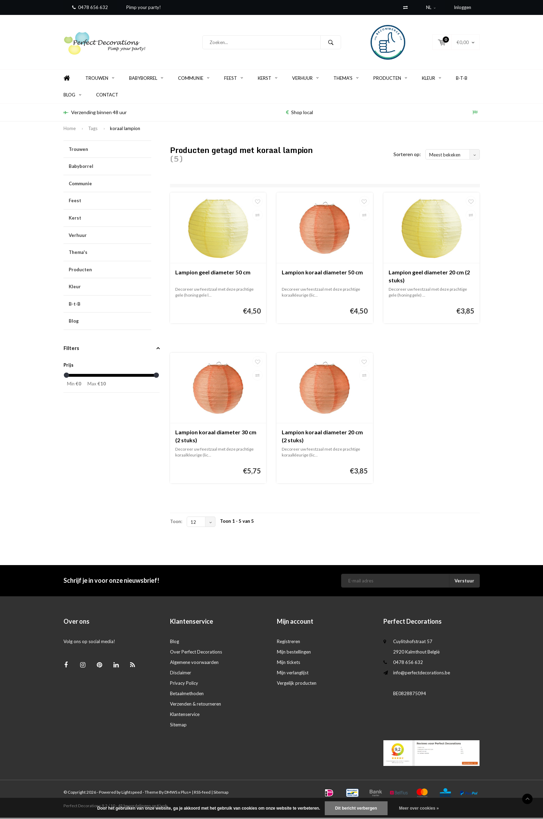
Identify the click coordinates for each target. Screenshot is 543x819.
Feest (233, 79)
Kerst (267, 79)
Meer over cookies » (419, 808)
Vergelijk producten (296, 684)
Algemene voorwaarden (194, 663)
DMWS (170, 793)
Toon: (176, 523)
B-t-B (461, 79)
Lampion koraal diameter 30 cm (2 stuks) (215, 437)
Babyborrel (146, 79)
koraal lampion (125, 130)
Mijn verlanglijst (292, 674)
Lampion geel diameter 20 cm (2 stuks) (429, 277)
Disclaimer (180, 674)
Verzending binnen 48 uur (95, 114)
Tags (92, 130)
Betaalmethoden (187, 695)
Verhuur (305, 79)
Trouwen (99, 79)
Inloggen (462, 7)
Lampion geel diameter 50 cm (213, 273)
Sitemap (178, 726)
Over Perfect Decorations (196, 653)
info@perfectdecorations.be (421, 674)
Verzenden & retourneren (195, 705)
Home (67, 79)
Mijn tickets (288, 663)
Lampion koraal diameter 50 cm (322, 273)
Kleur (431, 79)
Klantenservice (185, 715)
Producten (390, 79)
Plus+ (186, 793)
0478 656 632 (90, 7)
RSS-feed (202, 793)
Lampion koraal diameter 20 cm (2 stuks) (322, 437)
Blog (72, 96)
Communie (193, 79)
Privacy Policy (184, 684)
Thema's (345, 79)
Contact (107, 96)
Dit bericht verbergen (356, 808)
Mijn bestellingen (294, 653)
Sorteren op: (407, 156)
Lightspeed (131, 793)
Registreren (288, 643)
